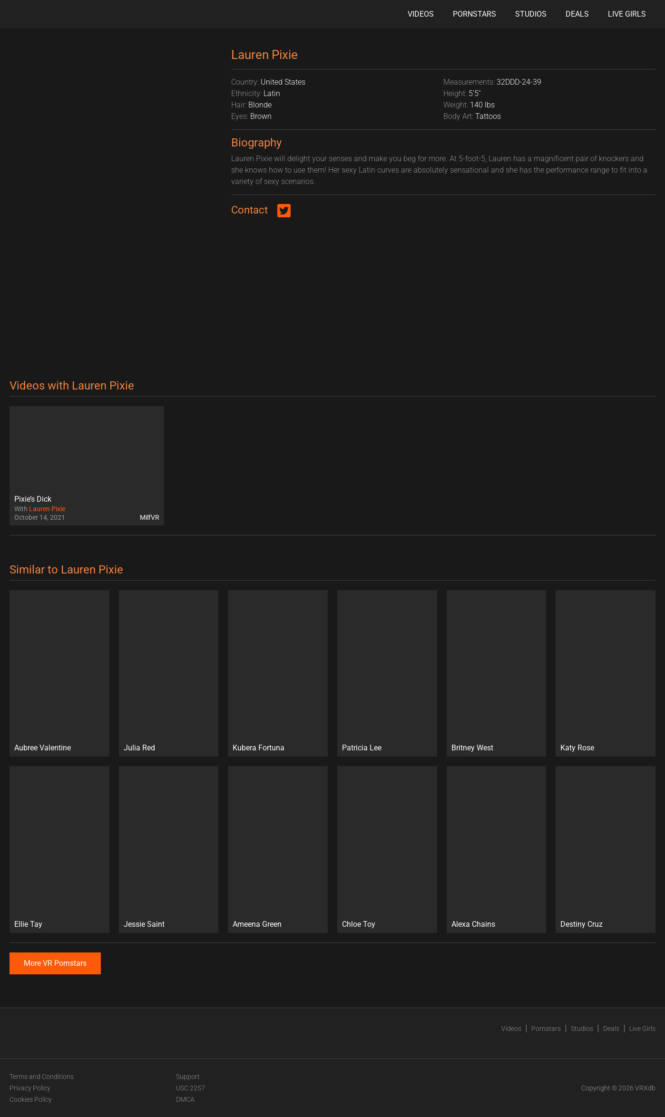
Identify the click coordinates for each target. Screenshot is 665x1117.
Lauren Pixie (47, 509)
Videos (421, 14)
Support (188, 1076)
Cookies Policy (31, 1099)
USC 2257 (190, 1088)
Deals (577, 14)
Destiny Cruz (581, 924)
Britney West (472, 747)
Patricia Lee (361, 747)
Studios (531, 14)
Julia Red (139, 747)
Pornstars (474, 14)
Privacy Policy (30, 1088)
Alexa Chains (473, 924)
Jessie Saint (144, 924)
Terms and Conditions (42, 1076)
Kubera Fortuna (258, 747)
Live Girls (627, 14)
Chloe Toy (358, 924)
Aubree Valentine (42, 747)
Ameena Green (257, 924)
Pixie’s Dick (32, 499)
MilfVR (149, 517)
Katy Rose (577, 747)
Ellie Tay (28, 924)
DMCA (185, 1099)
